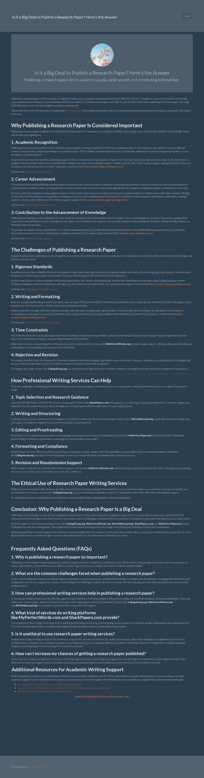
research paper (74, 110)
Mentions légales (35, 767)
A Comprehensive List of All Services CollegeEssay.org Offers (49, 684)
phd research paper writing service (103, 166)
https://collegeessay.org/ (38, 171)
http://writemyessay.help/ (39, 238)
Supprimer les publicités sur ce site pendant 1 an (102, 696)
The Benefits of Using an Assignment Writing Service (45, 691)
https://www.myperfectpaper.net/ (43, 322)
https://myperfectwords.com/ (41, 204)
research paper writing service (136, 233)
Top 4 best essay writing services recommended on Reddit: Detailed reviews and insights (64, 688)
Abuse (46, 767)
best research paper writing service (171, 284)
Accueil (187, 16)
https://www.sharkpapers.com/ (41, 289)
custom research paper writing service (107, 199)
